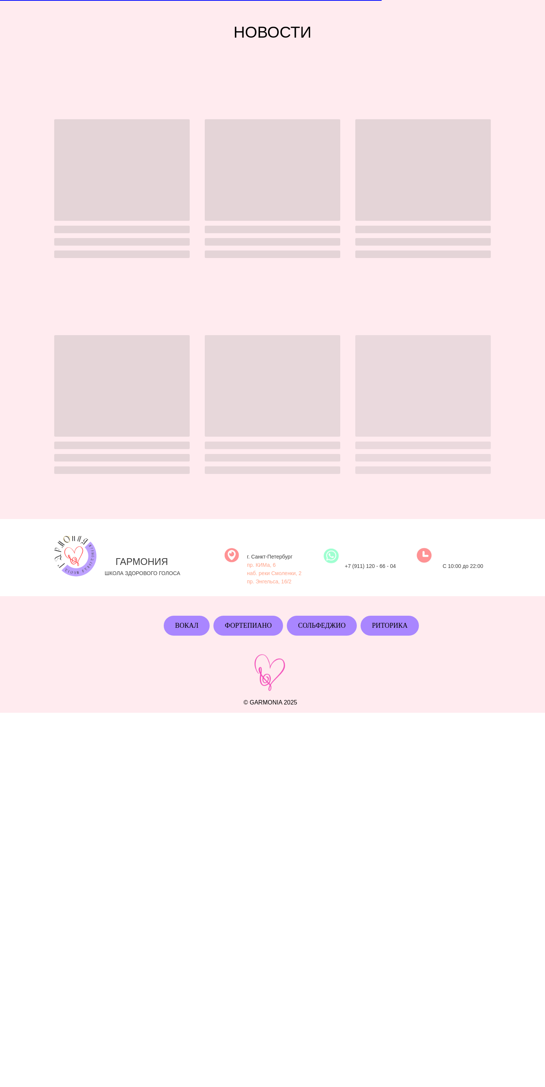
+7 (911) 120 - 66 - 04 (370, 579)
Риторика (390, 625)
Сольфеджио (322, 625)
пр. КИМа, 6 (261, 578)
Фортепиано (248, 625)
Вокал (186, 625)
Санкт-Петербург (271, 570)
